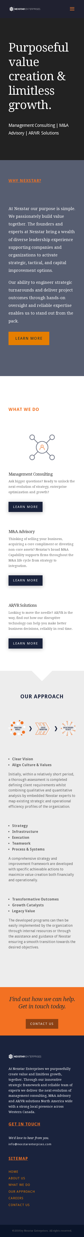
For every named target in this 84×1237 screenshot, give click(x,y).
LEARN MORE (29, 338)
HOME (13, 1171)
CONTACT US (42, 1024)
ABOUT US (17, 1178)
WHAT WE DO (19, 1185)
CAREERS (16, 1198)
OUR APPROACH (22, 1191)
